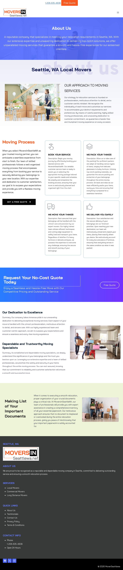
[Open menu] (118, 12)
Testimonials (12, 514)
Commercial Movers (16, 491)
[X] (10, 561)
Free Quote (69, 2)
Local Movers (13, 487)
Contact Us (12, 517)
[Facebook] (5, 561)
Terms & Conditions (15, 525)
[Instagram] (14, 561)
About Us (11, 510)
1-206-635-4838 (53, 3)
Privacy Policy (13, 521)
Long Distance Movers (17, 495)
